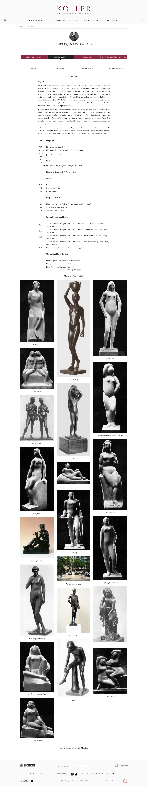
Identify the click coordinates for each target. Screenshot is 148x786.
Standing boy (73, 635)
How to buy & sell (36, 20)
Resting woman (37, 513)
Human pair (37, 443)
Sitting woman (37, 740)
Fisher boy (73, 552)
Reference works (87, 68)
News (95, 20)
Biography (74, 48)
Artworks (61, 20)
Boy (73, 700)
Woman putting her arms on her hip (110, 435)
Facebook (72, 774)
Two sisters (37, 391)
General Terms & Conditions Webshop (93, 774)
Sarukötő (110, 644)
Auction (73, 20)
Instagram (76, 774)
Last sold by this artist (115, 68)
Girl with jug (73, 379)
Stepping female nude (110, 582)
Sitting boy (37, 344)
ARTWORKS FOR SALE (33, 57)
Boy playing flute (37, 561)
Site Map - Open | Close (37, 774)
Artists (50, 20)
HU (113, 20)
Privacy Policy (111, 774)
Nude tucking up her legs (37, 694)
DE (117, 20)
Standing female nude (37, 638)
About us (104, 20)
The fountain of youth (73, 584)
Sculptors (31, 26)
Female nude (73, 486)
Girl (73, 458)
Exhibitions (84, 20)
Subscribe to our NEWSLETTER (56, 774)
